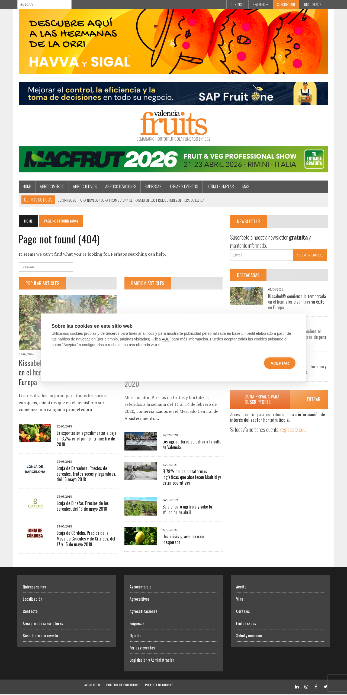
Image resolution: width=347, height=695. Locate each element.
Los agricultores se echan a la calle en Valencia (191, 445)
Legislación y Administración (152, 661)
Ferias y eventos (183, 187)
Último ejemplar (219, 187)
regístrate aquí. (294, 430)
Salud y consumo (249, 637)
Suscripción (286, 4)
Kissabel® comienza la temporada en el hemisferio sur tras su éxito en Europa (297, 303)
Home (25, 187)
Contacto (237, 4)
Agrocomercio (50, 187)
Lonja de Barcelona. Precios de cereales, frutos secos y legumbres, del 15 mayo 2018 (85, 475)
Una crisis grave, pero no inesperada (192, 537)
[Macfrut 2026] (173, 170)
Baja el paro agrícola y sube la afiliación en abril (187, 510)
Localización (32, 600)
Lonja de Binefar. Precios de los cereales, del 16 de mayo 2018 (81, 507)
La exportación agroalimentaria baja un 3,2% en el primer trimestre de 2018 (85, 440)
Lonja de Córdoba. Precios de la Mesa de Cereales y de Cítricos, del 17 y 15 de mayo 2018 (84, 540)
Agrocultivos (83, 187)
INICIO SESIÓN (312, 4)
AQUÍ (166, 339)
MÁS (244, 187)
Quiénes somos (34, 588)
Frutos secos (246, 625)
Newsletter (261, 4)
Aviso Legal (92, 686)
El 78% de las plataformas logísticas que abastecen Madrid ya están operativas (191, 478)
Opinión (136, 637)
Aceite (241, 588)
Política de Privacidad (122, 686)
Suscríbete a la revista (40, 637)
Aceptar (280, 363)
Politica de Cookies (159, 686)
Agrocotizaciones (119, 187)
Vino (239, 600)
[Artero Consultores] (173, 102)
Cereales (243, 612)
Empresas (151, 187)
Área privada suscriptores (43, 625)
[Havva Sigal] (173, 70)
